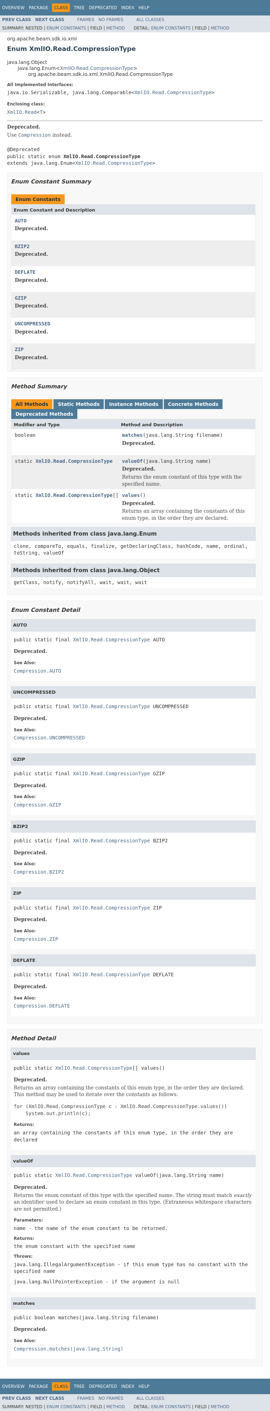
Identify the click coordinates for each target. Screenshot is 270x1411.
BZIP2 (22, 246)
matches (132, 435)
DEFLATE (25, 272)
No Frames (110, 19)
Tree (79, 7)
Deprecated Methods (44, 414)
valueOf (132, 461)
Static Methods (78, 404)
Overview (13, 7)
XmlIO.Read (22, 112)
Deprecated (103, 7)
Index (128, 7)
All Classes (150, 19)
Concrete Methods (193, 404)
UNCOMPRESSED (32, 323)
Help (144, 7)
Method (115, 28)
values (131, 495)
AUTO (21, 221)
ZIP (19, 349)
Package (38, 7)
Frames (86, 19)
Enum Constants (66, 28)
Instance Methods (133, 404)
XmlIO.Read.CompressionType (96, 68)
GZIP (21, 298)
